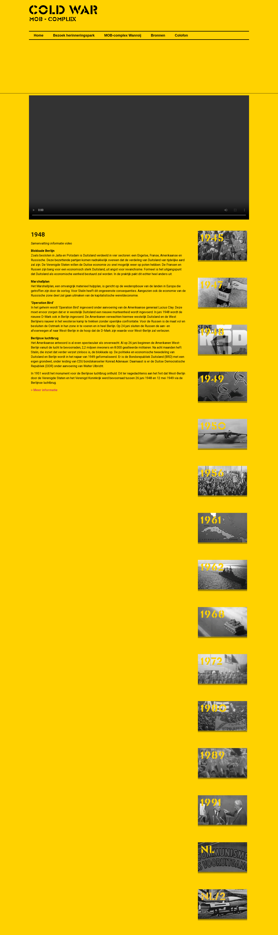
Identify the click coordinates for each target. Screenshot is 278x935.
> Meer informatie (44, 390)
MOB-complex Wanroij (122, 35)
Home (38, 35)
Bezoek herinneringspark (74, 35)
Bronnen (158, 35)
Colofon (181, 35)
